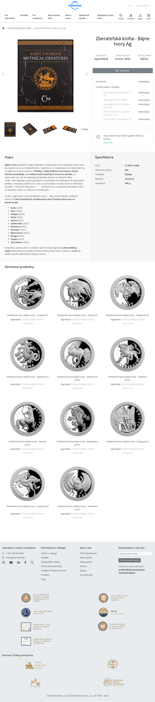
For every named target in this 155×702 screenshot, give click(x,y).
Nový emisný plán (54, 16)
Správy (83, 570)
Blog (43, 579)
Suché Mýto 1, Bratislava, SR (117, 119)
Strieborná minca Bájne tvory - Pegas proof (28, 506)
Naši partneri (86, 561)
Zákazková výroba (84, 16)
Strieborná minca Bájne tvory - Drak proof (27, 315)
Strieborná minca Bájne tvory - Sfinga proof (127, 441)
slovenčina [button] (143, 5)
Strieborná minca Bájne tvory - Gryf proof (77, 315)
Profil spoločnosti (88, 553)
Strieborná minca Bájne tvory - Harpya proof (127, 315)
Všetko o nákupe (49, 553)
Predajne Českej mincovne (54, 570)
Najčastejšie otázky (50, 561)
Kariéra (83, 566)
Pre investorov (38, 16)
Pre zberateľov (10, 16)
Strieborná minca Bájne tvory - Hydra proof (27, 376)
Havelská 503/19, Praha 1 (115, 100)
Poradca (45, 574)
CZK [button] (129, 5)
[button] (8, 74)
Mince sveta (68, 16)
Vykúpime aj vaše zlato (105, 16)
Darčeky (24, 15)
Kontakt (45, 557)
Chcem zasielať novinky (129, 560)
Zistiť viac (108, 142)
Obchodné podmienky (51, 566)
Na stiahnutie (86, 574)
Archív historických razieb (19, 28)
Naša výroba (86, 557)
